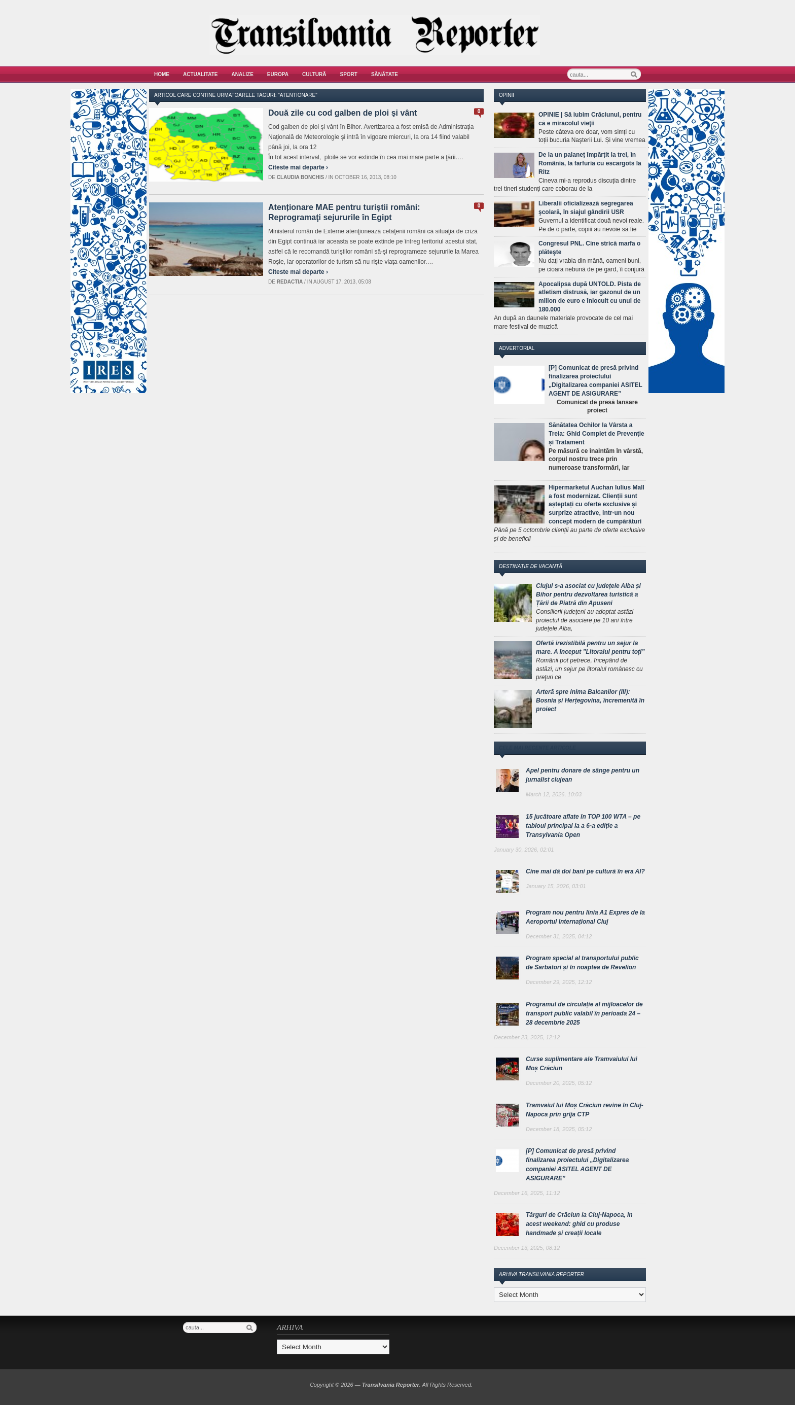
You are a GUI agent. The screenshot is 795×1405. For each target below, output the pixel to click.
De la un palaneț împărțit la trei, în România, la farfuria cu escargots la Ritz (589, 163)
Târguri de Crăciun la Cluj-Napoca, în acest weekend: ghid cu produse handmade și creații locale (579, 1224)
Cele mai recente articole (537, 748)
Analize (243, 74)
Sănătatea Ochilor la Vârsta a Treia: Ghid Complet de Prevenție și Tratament (596, 434)
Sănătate (384, 74)
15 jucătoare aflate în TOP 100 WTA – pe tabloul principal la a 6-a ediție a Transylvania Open (583, 825)
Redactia (290, 282)
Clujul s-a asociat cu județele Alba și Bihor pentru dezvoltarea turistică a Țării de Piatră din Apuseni (588, 594)
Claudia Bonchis (300, 177)
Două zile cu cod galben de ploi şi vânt (342, 113)
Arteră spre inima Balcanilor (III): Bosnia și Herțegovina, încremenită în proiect (590, 700)
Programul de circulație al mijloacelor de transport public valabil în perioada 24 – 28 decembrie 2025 (584, 1013)
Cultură (314, 74)
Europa (277, 74)
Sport (348, 74)
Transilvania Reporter (390, 1385)
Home (161, 74)
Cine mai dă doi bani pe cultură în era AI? (585, 871)
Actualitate (200, 74)
